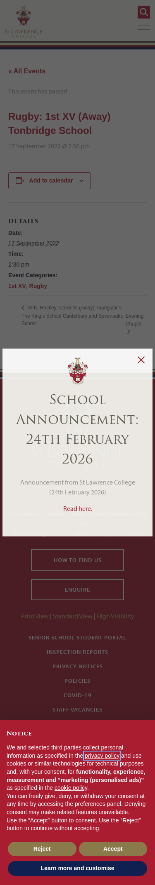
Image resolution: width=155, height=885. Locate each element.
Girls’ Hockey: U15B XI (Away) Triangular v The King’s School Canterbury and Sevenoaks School (72, 315)
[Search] (144, 12)
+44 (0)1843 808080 (114, 533)
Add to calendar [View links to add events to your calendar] (51, 180)
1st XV (17, 286)
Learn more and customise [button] (77, 868)
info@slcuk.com (52, 533)
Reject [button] (42, 848)
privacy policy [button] (102, 755)
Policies (77, 680)
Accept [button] (113, 848)
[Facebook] (86, 482)
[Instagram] (69, 482)
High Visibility (115, 616)
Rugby (38, 286)
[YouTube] (104, 482)
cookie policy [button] (71, 787)
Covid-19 (78, 695)
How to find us (78, 560)
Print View (35, 616)
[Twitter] (51, 482)
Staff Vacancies (77, 709)
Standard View (73, 616)
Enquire (77, 589)
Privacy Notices (77, 666)
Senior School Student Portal (77, 637)
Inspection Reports (77, 652)
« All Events (26, 71)
